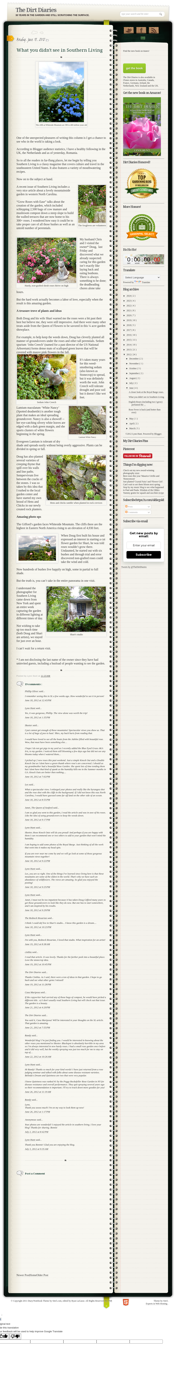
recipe (161, 493)
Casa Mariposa (33, 992)
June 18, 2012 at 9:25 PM (37, 887)
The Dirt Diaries (36, 10)
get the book (134, 68)
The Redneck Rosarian (36, 918)
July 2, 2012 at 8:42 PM (36, 1131)
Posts (129, 506)
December (134, 358)
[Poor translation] (15, 1336)
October (133, 368)
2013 (129, 349)
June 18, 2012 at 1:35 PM (37, 717)
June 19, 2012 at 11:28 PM (38, 984)
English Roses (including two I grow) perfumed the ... (145, 403)
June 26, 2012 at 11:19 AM (38, 1091)
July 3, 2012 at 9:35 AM (36, 1149)
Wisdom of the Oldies (149, 490)
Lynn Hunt (30, 708)
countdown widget (143, 259)
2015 (129, 340)
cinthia (28, 952)
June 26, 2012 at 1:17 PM (37, 1111)
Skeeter (29, 725)
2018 (129, 325)
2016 (129, 335)
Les (27, 784)
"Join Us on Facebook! (141, 29)
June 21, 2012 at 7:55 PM (37, 1027)
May (131, 418)
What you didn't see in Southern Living (146, 397)
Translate (142, 282)
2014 (129, 344)
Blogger (157, 434)
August (132, 378)
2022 (129, 305)
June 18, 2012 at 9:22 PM (37, 860)
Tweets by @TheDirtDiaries (134, 567)
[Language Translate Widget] (141, 277)
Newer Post (23, 1275)
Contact (142, 38)
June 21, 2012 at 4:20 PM (37, 1007)
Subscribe (144, 554)
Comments (131, 512)
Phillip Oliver (32, 691)
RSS (153, 29)
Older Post (42, 1275)
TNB (110, 1301)
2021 (129, 310)
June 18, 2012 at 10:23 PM (38, 927)
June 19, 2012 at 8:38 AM (37, 944)
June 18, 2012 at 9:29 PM (37, 910)
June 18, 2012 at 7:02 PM (37, 776)
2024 (129, 296)
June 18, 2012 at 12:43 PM (38, 700)
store (137, 473)
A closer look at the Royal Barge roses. (146, 392)
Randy (28, 1035)
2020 (129, 315)
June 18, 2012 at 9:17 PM (37, 819)
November (134, 363)
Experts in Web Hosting (157, 1303)
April (132, 423)
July (131, 383)
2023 (129, 300)
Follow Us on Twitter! (128, 29)
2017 (129, 330)
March (132, 428)
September (134, 373)
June (131, 388)
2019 (129, 320)
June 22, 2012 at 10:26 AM (38, 1056)
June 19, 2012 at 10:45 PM (38, 964)
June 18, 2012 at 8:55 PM (37, 799)
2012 (129, 354)
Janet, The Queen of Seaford (39, 807)
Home (33, 1275)
